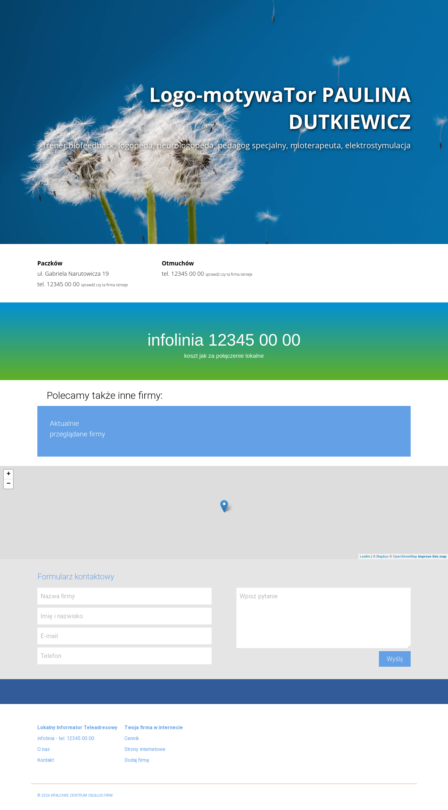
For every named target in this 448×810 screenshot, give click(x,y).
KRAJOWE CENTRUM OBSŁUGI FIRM (82, 795)
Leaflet (365, 556)
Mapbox (382, 556)
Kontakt (45, 760)
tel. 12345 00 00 (58, 284)
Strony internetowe (145, 749)
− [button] (9, 484)
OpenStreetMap (405, 556)
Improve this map (432, 556)
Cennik (131, 738)
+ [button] (9, 474)
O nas (43, 749)
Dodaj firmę (136, 760)
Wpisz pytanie (323, 618)
